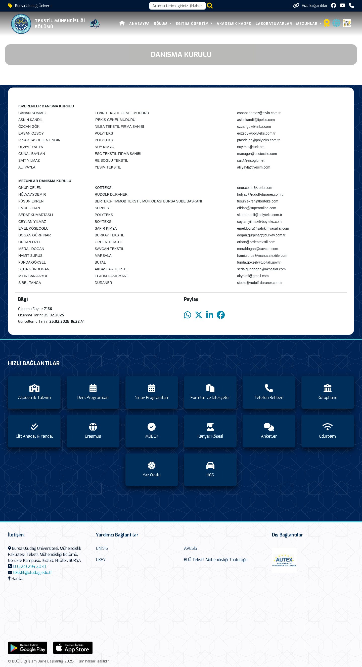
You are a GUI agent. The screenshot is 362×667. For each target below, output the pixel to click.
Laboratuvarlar (274, 23)
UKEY (101, 559)
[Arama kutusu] (177, 6)
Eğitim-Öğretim (193, 23)
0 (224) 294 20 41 (29, 566)
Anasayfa (139, 23)
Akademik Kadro (234, 23)
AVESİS (190, 548)
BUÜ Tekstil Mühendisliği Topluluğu (216, 559)
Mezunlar (307, 23)
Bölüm (161, 23)
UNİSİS (102, 548)
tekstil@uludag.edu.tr (32, 572)
